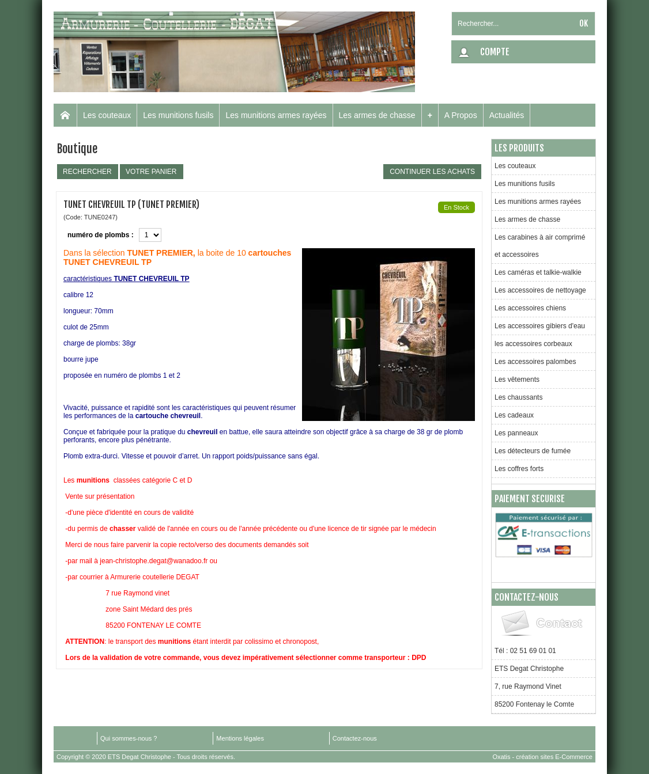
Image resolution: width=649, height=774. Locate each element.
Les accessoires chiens (530, 308)
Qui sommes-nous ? (128, 738)
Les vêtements (517, 379)
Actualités (507, 115)
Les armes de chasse (377, 115)
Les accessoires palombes (535, 362)
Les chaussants (518, 397)
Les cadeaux (514, 415)
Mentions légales (240, 738)
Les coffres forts (519, 469)
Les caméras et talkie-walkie (538, 272)
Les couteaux (107, 115)
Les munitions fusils (178, 115)
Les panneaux (516, 433)
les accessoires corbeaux (533, 344)
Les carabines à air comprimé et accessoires (540, 246)
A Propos (460, 115)
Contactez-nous (355, 738)
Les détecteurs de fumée (533, 451)
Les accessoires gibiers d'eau (540, 326)
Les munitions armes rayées (275, 115)
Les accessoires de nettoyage (540, 290)
